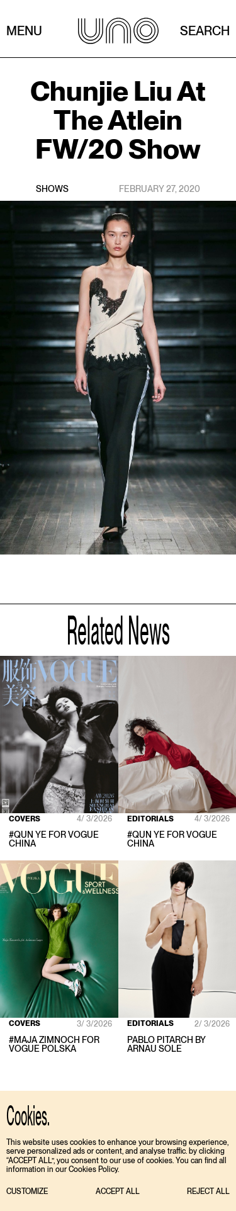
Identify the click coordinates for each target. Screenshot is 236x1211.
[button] (27, 1192)
